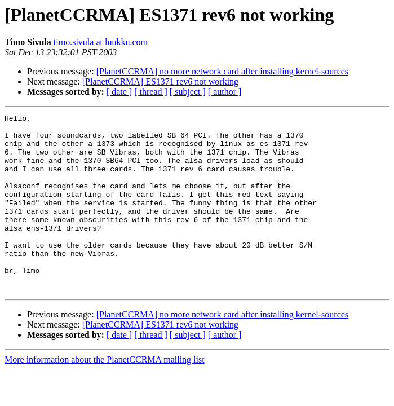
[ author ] (225, 91)
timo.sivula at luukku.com (101, 42)
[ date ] (119, 91)
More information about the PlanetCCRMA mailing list (105, 395)
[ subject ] (188, 91)
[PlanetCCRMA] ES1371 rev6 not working (160, 81)
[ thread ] (150, 91)
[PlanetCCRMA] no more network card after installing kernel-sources (222, 71)
